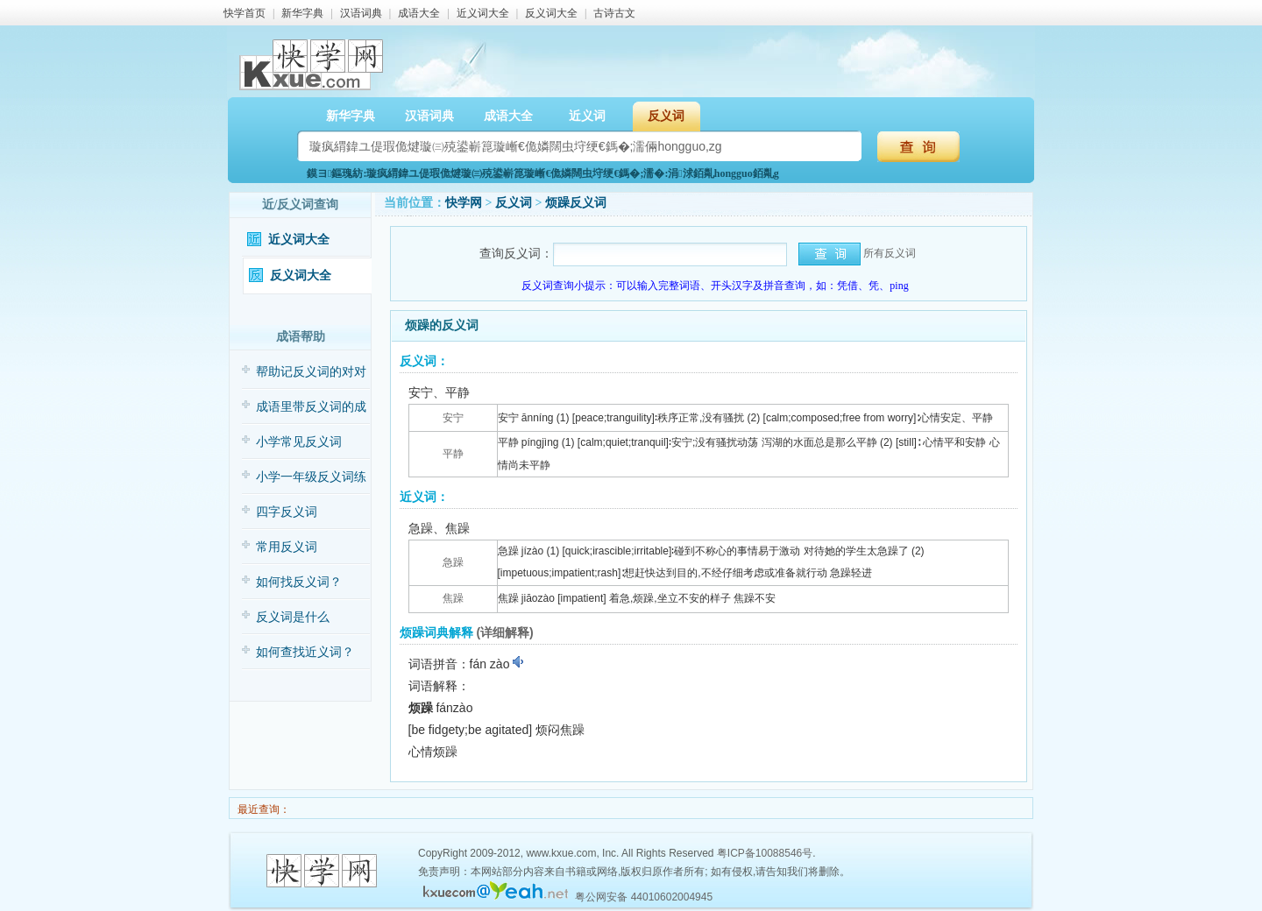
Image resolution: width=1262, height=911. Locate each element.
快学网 (463, 202)
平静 (453, 454)
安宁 (453, 418)
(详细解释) (504, 632)
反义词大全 (551, 13)
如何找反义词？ (299, 582)
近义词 (587, 116)
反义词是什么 (293, 617)
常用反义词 (286, 547)
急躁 (453, 562)
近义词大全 (483, 13)
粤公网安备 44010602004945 (644, 897)
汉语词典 (361, 13)
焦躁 (453, 598)
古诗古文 (614, 13)
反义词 (666, 116)
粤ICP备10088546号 (764, 853)
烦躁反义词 (575, 202)
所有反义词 (889, 253)
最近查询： (262, 809)
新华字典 (302, 13)
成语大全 (419, 13)
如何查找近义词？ (305, 652)
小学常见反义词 (299, 441)
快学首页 (244, 13)
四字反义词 (286, 512)
